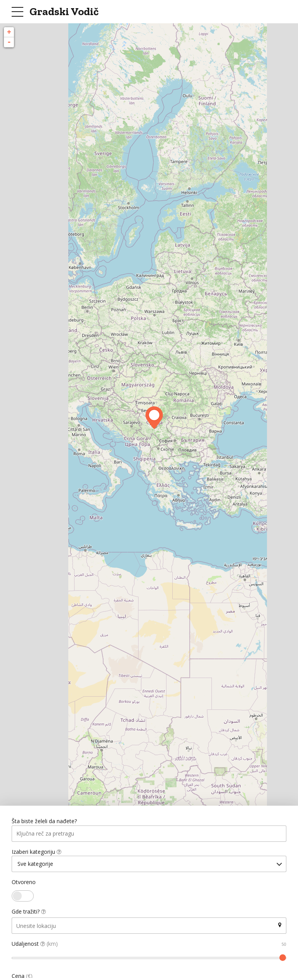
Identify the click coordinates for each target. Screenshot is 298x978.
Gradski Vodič (64, 11)
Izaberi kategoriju (36, 852)
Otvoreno (24, 883)
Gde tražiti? (29, 912)
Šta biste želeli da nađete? (44, 821)
